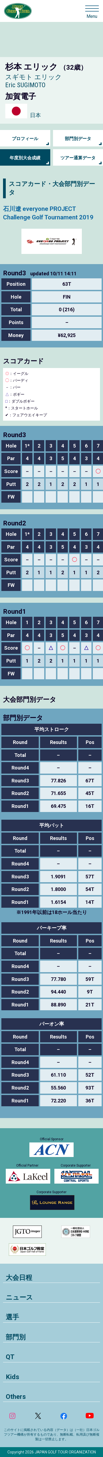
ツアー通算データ (78, 157)
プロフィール (25, 138)
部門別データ (78, 138)
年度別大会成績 (25, 157)
